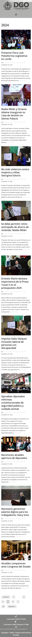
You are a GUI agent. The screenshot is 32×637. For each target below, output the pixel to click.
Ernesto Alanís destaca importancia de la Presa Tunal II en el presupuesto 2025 (14, 283)
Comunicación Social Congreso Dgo (14, 62)
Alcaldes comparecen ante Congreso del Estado (16, 565)
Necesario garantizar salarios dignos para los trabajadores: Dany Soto (15, 512)
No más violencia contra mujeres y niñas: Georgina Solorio (15, 172)
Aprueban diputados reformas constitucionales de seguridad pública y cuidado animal (13, 403)
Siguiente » (11, 606)
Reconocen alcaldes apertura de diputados (14, 456)
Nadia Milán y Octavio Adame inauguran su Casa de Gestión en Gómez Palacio (14, 113)
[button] (16, 14)
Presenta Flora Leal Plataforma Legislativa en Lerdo (14, 56)
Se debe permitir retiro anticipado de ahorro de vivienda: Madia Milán (15, 227)
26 (3, 606)
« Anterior (6, 597)
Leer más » (23, 80)
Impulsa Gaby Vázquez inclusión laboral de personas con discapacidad (14, 343)
